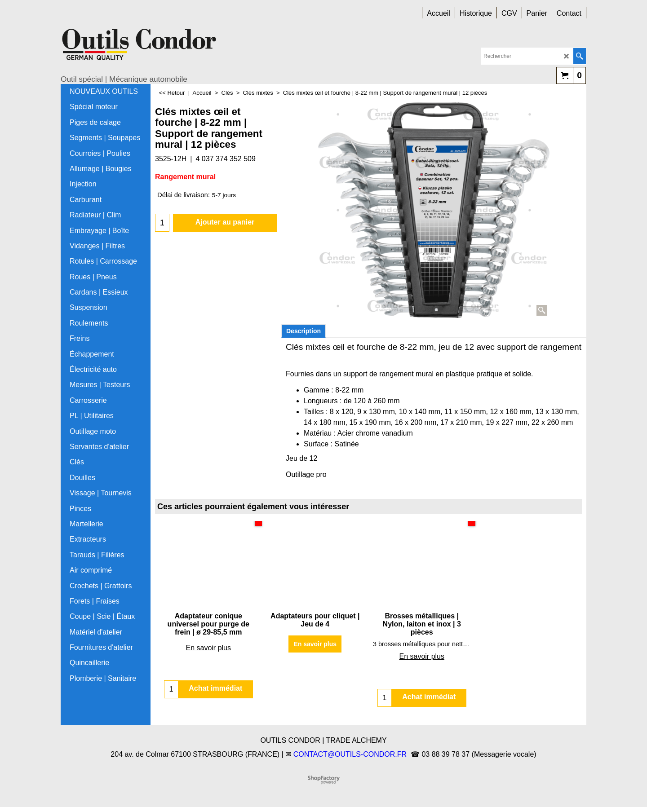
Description (303, 331)
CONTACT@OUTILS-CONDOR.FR (350, 754)
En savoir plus (208, 648)
